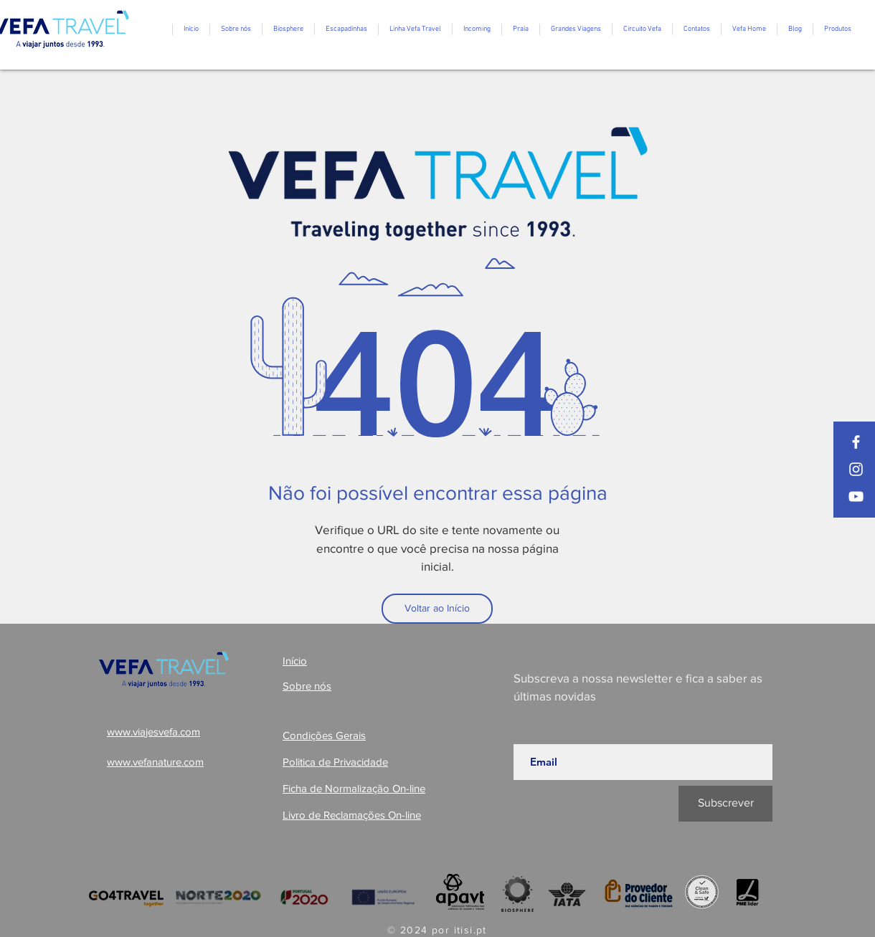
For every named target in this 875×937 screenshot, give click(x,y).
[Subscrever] (725, 804)
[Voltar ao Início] (437, 609)
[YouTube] (856, 496)
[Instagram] (856, 469)
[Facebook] (856, 442)
